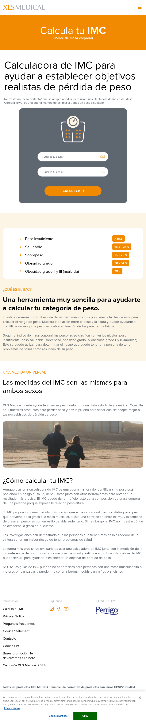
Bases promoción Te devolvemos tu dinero (19, 655)
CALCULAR (71, 190)
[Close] (140, 697)
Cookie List (11, 645)
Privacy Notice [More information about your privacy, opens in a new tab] (12, 708)
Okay (85, 716)
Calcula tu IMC (13, 608)
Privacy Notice (13, 616)
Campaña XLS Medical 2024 (24, 665)
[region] (73, 707)
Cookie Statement (16, 631)
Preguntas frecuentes (19, 623)
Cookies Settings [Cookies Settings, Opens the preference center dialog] (58, 716)
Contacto (9, 638)
